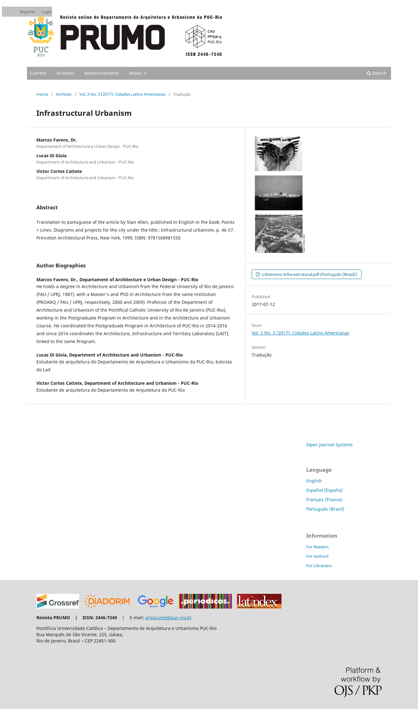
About (136, 73)
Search (377, 73)
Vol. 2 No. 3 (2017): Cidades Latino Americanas (122, 94)
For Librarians (319, 565)
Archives (65, 73)
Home (42, 94)
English (314, 481)
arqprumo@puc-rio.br (168, 617)
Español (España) (324, 490)
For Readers (317, 547)
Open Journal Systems (329, 445)
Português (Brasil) (325, 509)
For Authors (317, 556)
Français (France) (324, 499)
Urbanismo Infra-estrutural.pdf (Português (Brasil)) (308, 274)
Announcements (101, 73)
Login (46, 11)
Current (38, 73)
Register (27, 11)
